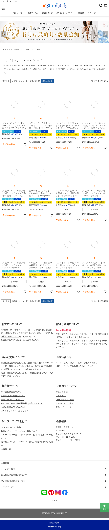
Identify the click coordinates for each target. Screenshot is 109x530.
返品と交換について (13, 357)
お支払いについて (12, 324)
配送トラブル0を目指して (12, 399)
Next (105, 34)
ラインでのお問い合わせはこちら (79, 366)
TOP (4, 49)
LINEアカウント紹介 (65, 399)
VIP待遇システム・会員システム (15, 411)
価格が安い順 (35, 81)
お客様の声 (6, 449)
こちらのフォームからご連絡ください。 (82, 363)
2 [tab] (50, 46)
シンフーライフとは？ (14, 421)
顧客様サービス (11, 386)
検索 (101, 6)
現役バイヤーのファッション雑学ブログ (19, 431)
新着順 (14, 81)
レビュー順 (23, 81)
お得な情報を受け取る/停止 (13, 407)
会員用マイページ (66, 386)
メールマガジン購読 (65, 403)
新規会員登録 (62, 392)
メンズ (10, 49)
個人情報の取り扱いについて (14, 475)
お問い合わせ (64, 357)
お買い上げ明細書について (13, 395)
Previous (3, 34)
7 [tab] (60, 46)
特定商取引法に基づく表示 (13, 481)
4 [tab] (54, 46)
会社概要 (61, 421)
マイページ (61, 395)
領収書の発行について (11, 392)
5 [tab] (56, 46)
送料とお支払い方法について (88, 344)
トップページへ (8, 487)
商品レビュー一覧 (64, 407)
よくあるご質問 (8, 469)
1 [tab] (48, 46)
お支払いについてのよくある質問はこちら (20, 340)
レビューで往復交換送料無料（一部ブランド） (22, 403)
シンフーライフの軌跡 (11, 427)
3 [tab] (52, 46)
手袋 (17, 49)
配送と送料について (67, 324)
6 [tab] (58, 46)
